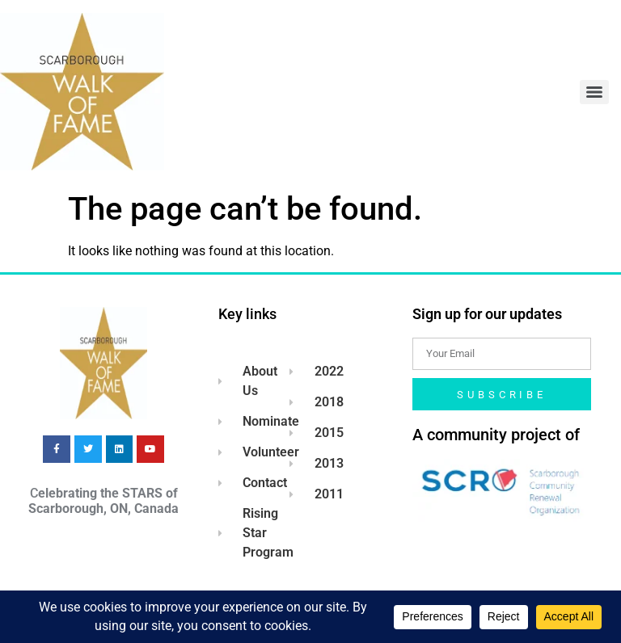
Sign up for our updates (487, 313)
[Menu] (594, 92)
